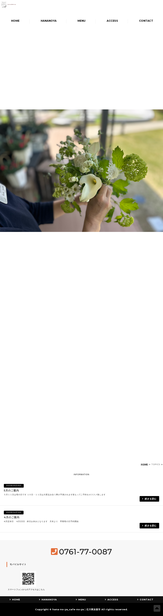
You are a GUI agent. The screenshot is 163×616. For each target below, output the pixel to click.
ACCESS (111, 20)
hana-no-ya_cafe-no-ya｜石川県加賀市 (76, 609)
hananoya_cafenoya (36, 8)
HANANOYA (48, 20)
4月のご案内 (11, 517)
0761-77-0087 (85, 551)
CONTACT (145, 20)
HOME (15, 20)
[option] (81, 129)
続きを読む (151, 498)
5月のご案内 (11, 490)
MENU (81, 20)
